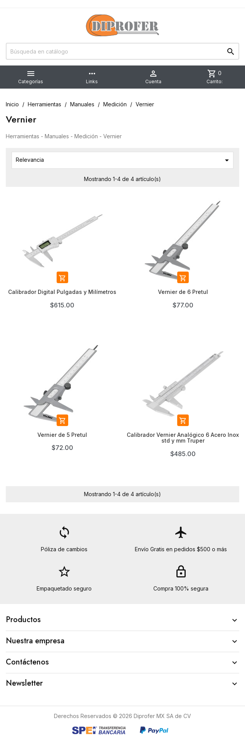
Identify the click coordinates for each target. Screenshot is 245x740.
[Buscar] (122, 51)
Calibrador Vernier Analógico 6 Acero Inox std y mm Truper (183, 437)
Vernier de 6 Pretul (183, 292)
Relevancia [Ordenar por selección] (124, 160)
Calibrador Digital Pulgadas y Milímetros (62, 292)
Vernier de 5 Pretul (62, 434)
